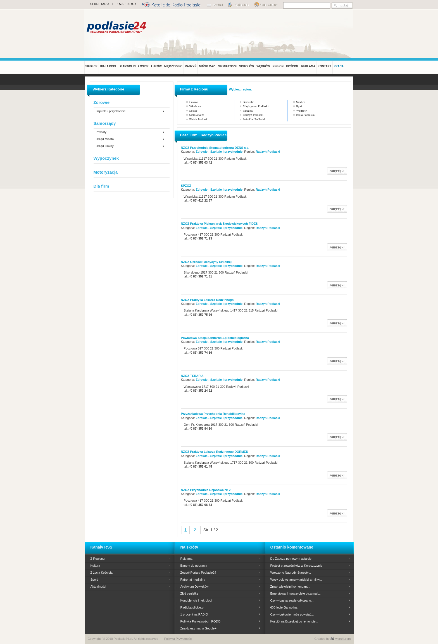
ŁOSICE (143, 66)
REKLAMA (308, 66)
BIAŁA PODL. (109, 66)
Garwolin (248, 102)
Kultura (95, 565)
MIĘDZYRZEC (173, 66)
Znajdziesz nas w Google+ (198, 628)
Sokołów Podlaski (254, 119)
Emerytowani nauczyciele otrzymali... (295, 593)
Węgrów (301, 110)
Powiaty (101, 132)
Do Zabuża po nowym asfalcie (290, 558)
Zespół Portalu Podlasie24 (198, 572)
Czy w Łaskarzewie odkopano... (292, 600)
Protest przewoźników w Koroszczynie (296, 565)
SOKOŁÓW (246, 66)
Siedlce (300, 102)
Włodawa (195, 106)
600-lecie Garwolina (283, 607)
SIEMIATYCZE (227, 66)
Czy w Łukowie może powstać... (292, 614)
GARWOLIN (127, 66)
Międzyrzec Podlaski (256, 106)
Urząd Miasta (105, 139)
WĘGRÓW (263, 66)
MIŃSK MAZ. (207, 66)
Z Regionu (98, 558)
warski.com (343, 638)
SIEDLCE (91, 66)
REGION (277, 66)
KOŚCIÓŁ (292, 66)
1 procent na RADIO (194, 614)
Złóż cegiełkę (189, 593)
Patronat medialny (192, 579)
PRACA (339, 66)
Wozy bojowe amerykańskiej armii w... (296, 579)
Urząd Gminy (105, 146)
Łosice (193, 110)
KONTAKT (324, 66)
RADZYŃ (191, 66)
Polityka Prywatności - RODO (200, 621)
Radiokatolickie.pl (192, 607)
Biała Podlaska (305, 114)
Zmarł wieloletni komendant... (290, 586)
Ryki (299, 106)
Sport (94, 579)
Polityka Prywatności (178, 638)
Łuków (193, 102)
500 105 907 (127, 4)
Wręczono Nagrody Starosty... (290, 572)
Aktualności (98, 586)
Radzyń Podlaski (253, 114)
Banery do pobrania (193, 565)
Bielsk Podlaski (198, 119)
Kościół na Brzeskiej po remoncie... (294, 621)
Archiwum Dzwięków (194, 586)
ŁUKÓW (156, 66)
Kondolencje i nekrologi (196, 600)
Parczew (248, 110)
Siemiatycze (196, 114)
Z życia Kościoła (102, 572)
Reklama (186, 558)
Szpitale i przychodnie (111, 111)
